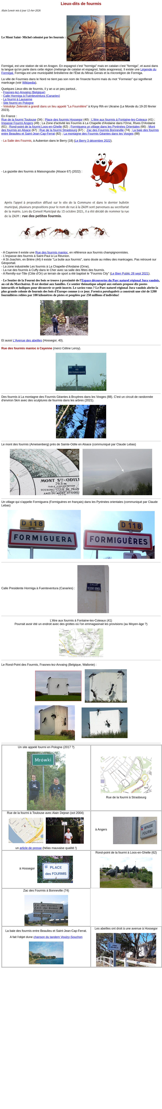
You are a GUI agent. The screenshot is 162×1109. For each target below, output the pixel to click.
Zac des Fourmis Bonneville (105, 130)
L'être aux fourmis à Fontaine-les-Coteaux (119, 119)
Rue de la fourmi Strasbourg (58, 130)
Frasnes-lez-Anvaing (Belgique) (24, 92)
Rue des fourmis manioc (51, 252)
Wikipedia (28, 82)
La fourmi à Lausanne (17, 99)
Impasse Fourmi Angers (17, 123)
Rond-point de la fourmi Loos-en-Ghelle (35, 126)
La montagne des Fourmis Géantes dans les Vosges (98, 133)
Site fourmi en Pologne (18, 103)
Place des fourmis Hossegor (64, 119)
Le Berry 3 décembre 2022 (93, 140)
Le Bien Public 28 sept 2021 (129, 273)
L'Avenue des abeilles (27, 340)
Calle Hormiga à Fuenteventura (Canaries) (31, 96)
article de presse (31, 848)
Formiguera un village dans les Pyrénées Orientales (105, 126)
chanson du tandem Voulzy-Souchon (57, 937)
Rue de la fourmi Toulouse (18, 119)
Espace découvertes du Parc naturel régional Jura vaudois (120, 280)
